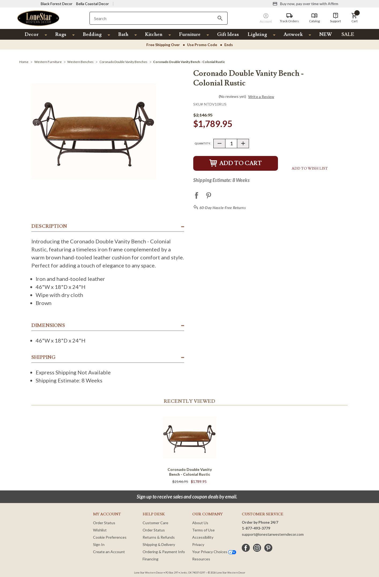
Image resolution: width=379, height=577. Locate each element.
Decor (32, 34)
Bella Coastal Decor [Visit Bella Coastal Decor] (92, 3)
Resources (201, 559)
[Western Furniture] (48, 62)
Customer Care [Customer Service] (155, 522)
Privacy (198, 544)
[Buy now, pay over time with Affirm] (305, 4)
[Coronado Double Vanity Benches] (123, 62)
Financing (150, 559)
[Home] (23, 62)
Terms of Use (203, 530)
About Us (200, 522)
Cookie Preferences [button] (110, 537)
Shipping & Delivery (159, 544)
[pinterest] (268, 548)
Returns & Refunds (159, 537)
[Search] (220, 18)
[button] (354, 18)
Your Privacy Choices (214, 551)
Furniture (189, 34)
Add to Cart (235, 163)
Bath (123, 34)
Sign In (99, 544)
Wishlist (100, 530)
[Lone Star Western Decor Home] (38, 18)
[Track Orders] (289, 18)
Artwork (293, 34)
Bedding (92, 34)
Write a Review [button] (261, 97)
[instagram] (257, 548)
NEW (325, 34)
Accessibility (202, 537)
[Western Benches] (80, 62)
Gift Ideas (228, 34)
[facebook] (246, 548)
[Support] (335, 18)
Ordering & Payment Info (164, 551)
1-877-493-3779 (256, 528)
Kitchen (153, 34)
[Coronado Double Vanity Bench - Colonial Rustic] (189, 62)
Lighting (257, 34)
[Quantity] (231, 143)
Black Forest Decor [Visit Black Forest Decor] (56, 3)
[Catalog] (314, 18)
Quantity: (203, 143)
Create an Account (109, 551)
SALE (347, 34)
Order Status (104, 522)
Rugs (60, 34)
